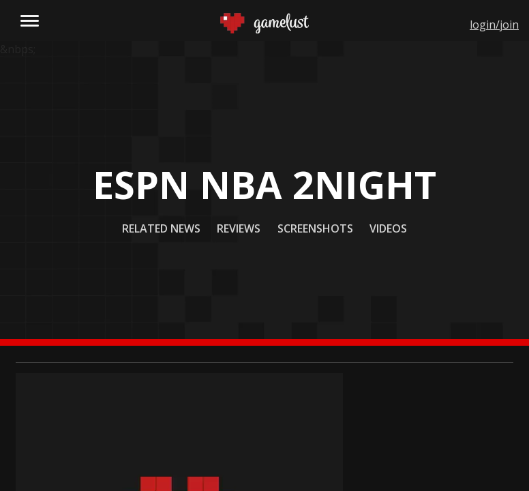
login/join (494, 24)
